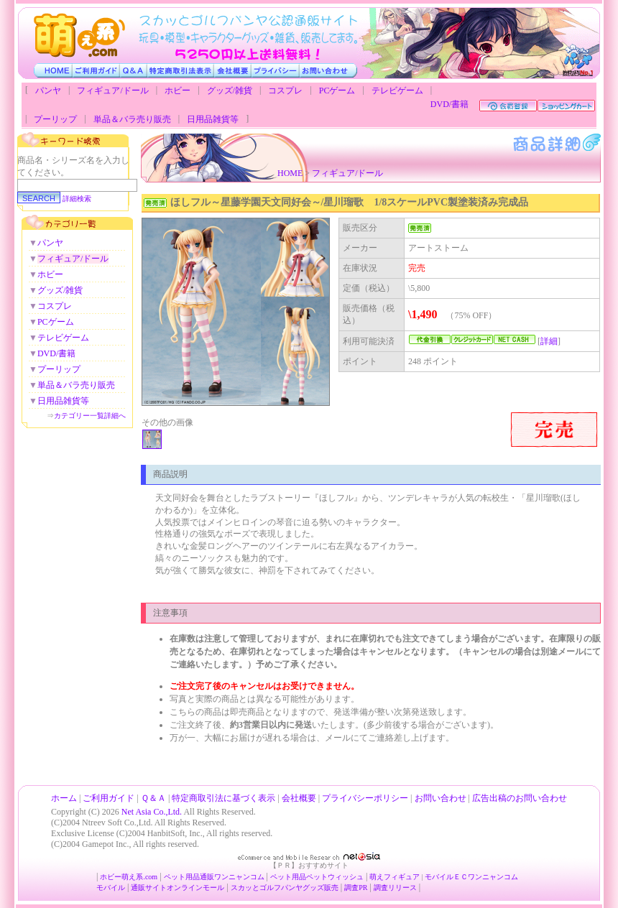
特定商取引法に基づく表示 (223, 798)
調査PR (355, 887)
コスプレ (285, 90)
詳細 (549, 341)
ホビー (177, 90)
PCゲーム (337, 90)
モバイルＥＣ (446, 877)
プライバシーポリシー (365, 798)
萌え (376, 877)
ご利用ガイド (108, 798)
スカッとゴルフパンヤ (267, 887)
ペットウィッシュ (335, 877)
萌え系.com (139, 877)
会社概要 (299, 798)
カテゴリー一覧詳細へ (90, 416)
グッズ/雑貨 (229, 90)
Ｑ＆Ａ (153, 798)
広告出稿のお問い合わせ (519, 798)
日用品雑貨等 (213, 119)
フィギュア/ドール (112, 90)
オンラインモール (195, 887)
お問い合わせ (440, 798)
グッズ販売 (320, 887)
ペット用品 (288, 877)
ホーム (64, 798)
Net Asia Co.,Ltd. (151, 812)
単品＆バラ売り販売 (132, 119)
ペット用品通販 (189, 877)
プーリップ (55, 119)
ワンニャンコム (239, 877)
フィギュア (402, 877)
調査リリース (395, 887)
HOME (290, 173)
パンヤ (48, 90)
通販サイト (149, 887)
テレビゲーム (397, 90)
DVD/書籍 (449, 104)
